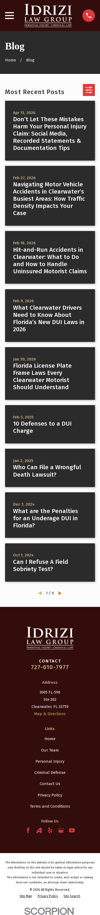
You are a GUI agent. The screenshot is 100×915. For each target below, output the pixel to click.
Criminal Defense (50, 772)
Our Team (50, 750)
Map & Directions (50, 713)
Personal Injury (49, 761)
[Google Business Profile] (61, 830)
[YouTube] (72, 830)
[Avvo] (39, 830)
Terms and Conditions (50, 806)
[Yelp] (50, 830)
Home (50, 738)
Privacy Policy (50, 795)
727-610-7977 (50, 667)
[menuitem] (25, 896)
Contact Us (50, 783)
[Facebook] (28, 830)
